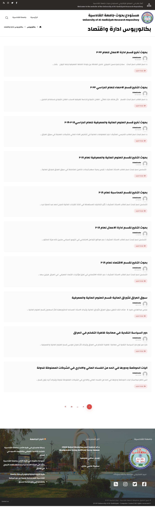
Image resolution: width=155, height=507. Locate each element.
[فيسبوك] (16, 3)
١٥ (71, 406)
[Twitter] (135, 485)
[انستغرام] (8, 3)
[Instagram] (125, 485)
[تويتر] (12, 3)
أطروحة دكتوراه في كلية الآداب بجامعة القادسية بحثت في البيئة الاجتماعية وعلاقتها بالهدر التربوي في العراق (24, 465)
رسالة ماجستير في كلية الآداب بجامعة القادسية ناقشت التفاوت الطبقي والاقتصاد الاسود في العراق (24, 451)
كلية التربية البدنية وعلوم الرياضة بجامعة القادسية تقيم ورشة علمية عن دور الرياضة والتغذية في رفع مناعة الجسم (27, 479)
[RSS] (4, 3)
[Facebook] (144, 485)
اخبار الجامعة (37, 439)
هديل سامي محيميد (90, 459)
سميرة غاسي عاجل (90, 468)
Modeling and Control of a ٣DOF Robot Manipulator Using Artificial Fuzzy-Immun (79, 448)
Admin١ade (136, 57)
